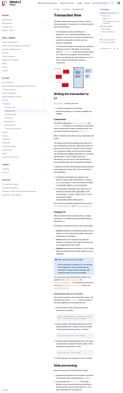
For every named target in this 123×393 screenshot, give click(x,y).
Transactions (11, 106)
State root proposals (108, 32)
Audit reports (6, 141)
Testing (11, 63)
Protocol (5, 102)
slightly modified (75, 333)
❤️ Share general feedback (108, 40)
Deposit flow (9, 120)
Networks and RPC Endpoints (11, 45)
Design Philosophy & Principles (8, 97)
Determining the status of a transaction (111, 22)
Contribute (11, 171)
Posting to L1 (105, 18)
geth (38, 336)
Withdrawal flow (10, 123)
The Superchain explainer (10, 186)
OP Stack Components (9, 89)
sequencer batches (55, 113)
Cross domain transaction (13, 130)
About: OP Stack (7, 78)
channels (70, 113)
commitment (53, 41)
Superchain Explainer (8, 93)
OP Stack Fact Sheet (8, 148)
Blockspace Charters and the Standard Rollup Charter (11, 194)
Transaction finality (11, 116)
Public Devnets (7, 152)
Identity (4, 59)
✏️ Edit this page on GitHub (107, 42)
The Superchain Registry (10, 189)
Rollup (11, 155)
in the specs (48, 119)
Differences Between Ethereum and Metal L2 (9, 40)
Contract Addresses (8, 52)
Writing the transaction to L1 (109, 13)
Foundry (89, 245)
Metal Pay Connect (8, 24)
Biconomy (5, 49)
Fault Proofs (11, 145)
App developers (11, 13)
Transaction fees (10, 109)
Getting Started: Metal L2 (10, 36)
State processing (106, 26)
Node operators (11, 17)
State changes (106, 29)
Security (11, 66)
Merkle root (50, 318)
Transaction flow (10, 113)
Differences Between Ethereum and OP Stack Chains (9, 84)
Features (11, 134)
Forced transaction (11, 127)
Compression (105, 16)
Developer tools (11, 21)
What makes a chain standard (11, 199)
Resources (11, 174)
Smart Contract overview (10, 159)
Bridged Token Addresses (10, 56)
